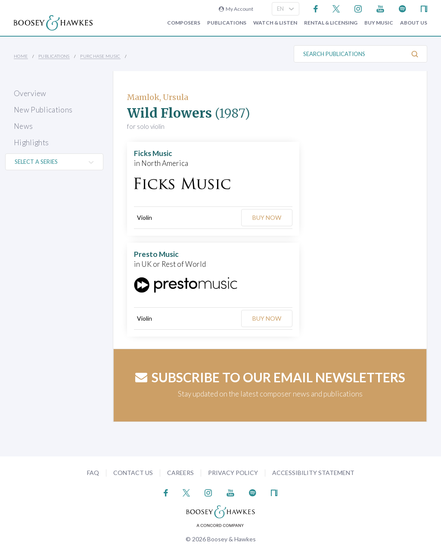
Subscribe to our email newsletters (270, 377)
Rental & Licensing (330, 23)
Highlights (31, 142)
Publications (226, 23)
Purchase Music (100, 56)
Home (21, 56)
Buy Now (266, 217)
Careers (180, 472)
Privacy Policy (233, 472)
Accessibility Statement (313, 472)
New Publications (43, 109)
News (23, 126)
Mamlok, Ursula (157, 97)
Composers (183, 23)
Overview (30, 93)
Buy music (378, 23)
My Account (236, 9)
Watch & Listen (275, 23)
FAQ (93, 472)
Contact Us (133, 472)
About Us (413, 23)
